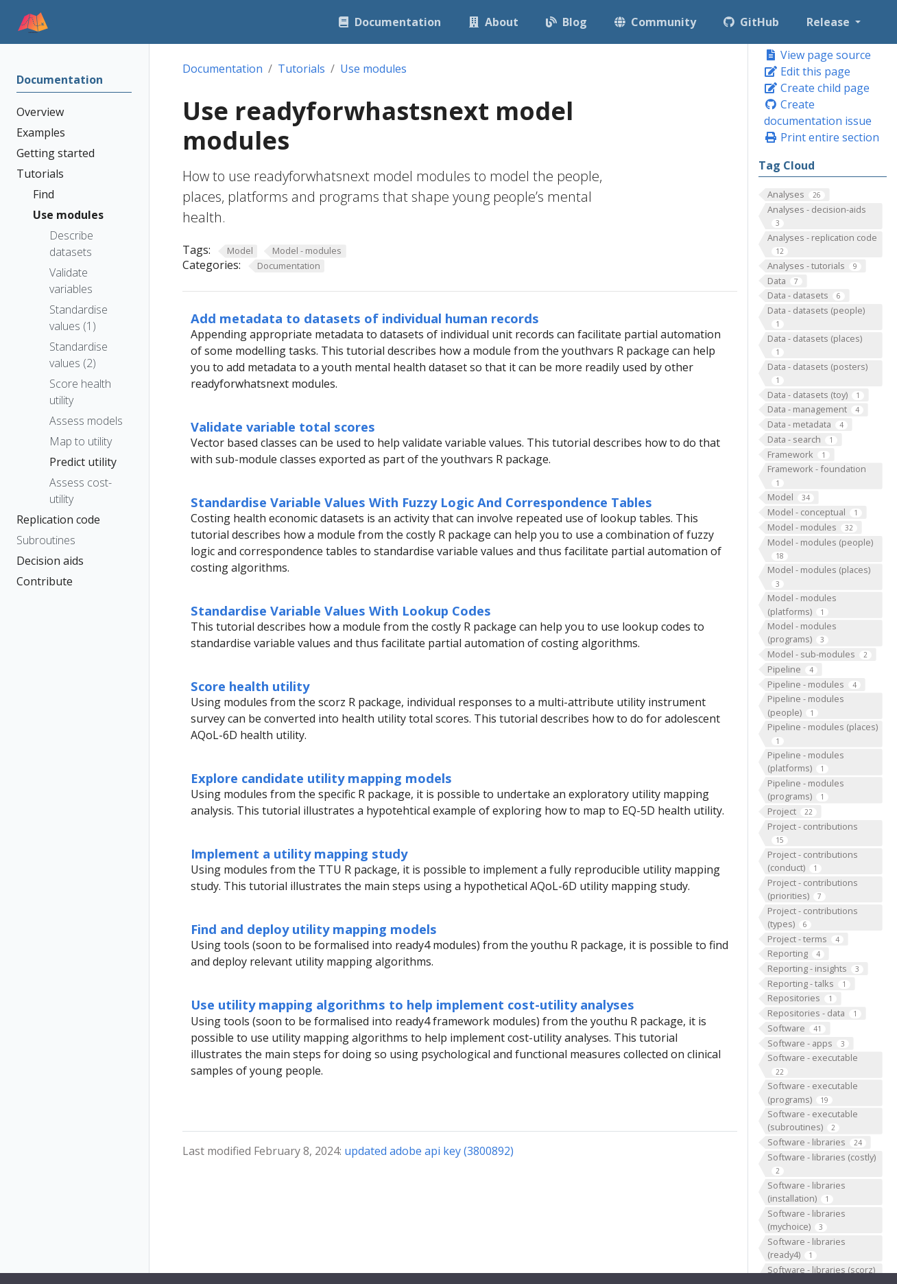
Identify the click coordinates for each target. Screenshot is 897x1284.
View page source (817, 54)
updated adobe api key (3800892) (429, 1150)
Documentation (222, 68)
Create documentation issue (818, 112)
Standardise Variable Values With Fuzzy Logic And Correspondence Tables (421, 502)
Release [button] (829, 22)
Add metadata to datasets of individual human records (365, 318)
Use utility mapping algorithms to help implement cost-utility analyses (412, 1004)
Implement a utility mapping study (299, 853)
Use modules (373, 68)
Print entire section (821, 137)
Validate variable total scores (283, 426)
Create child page (817, 87)
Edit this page (807, 71)
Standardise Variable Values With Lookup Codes (341, 610)
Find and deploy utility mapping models (314, 928)
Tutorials (301, 68)
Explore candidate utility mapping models (321, 777)
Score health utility (250, 685)
